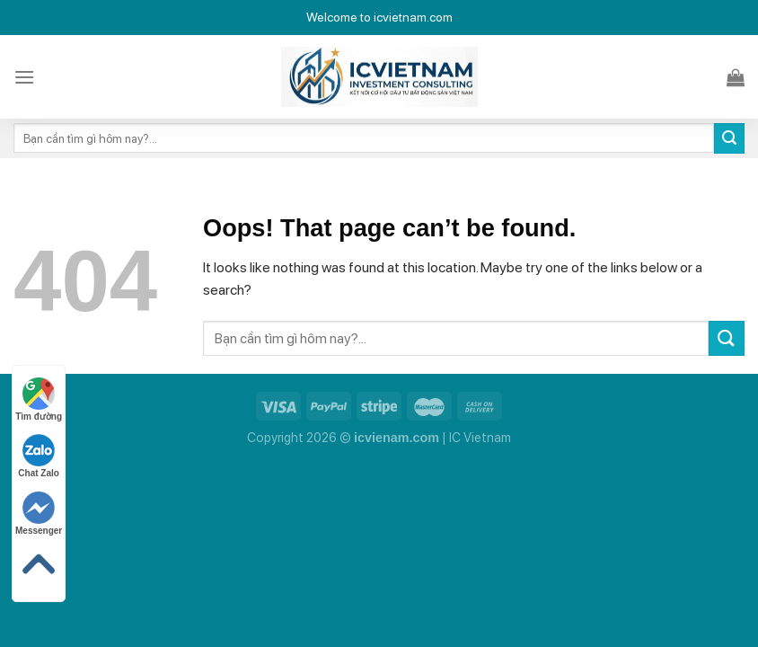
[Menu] (24, 77)
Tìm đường (38, 399)
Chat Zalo (38, 456)
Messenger (38, 514)
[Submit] (729, 138)
